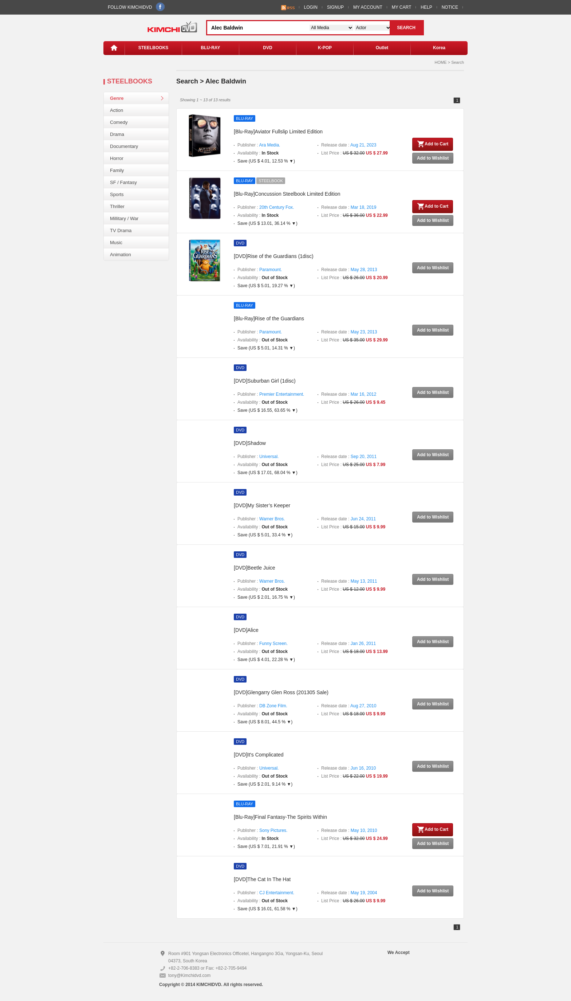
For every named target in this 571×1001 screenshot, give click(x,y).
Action (116, 110)
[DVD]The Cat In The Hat (262, 879)
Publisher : (258, 145)
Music (116, 242)
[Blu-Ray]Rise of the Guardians (269, 318)
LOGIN (311, 7)
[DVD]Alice (246, 630)
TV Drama (120, 230)
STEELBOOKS (153, 47)
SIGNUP (335, 7)
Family (117, 170)
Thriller (117, 206)
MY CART (401, 7)
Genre (117, 98)
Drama (117, 134)
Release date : (348, 145)
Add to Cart (432, 143)
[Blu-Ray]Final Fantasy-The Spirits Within (280, 817)
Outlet (382, 47)
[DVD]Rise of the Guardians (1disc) (274, 256)
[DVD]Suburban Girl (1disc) (265, 381)
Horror (116, 158)
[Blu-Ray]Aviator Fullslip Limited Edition (278, 131)
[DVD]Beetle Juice (254, 568)
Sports (117, 194)
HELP (426, 7)
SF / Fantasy (123, 182)
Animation (120, 254)
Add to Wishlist (433, 158)
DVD (267, 47)
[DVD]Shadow (250, 443)
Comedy (118, 122)
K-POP (325, 47)
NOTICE (450, 7)
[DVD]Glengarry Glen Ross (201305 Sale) (281, 692)
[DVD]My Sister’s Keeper (262, 505)
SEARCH (406, 27)
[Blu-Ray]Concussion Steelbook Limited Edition (287, 194)
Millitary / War (124, 218)
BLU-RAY (210, 47)
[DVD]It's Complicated (259, 755)
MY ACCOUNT (367, 7)
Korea (439, 47)
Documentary (124, 146)
